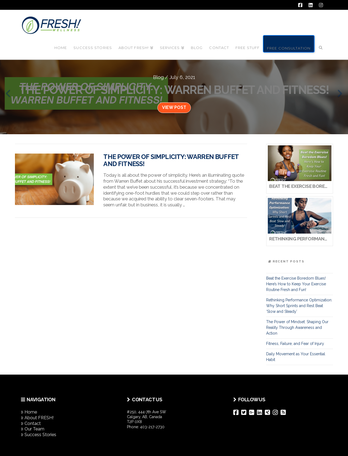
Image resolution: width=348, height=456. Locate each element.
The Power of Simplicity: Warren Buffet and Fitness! (170, 160)
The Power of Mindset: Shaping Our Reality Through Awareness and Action (297, 327)
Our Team (32, 428)
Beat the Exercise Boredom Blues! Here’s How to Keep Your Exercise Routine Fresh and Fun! (296, 284)
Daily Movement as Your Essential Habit (295, 357)
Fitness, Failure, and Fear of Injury (295, 343)
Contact (31, 423)
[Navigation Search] (321, 43)
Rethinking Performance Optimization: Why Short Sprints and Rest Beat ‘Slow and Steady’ (299, 306)
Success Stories (38, 434)
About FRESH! (37, 417)
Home (29, 412)
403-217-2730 (152, 427)
